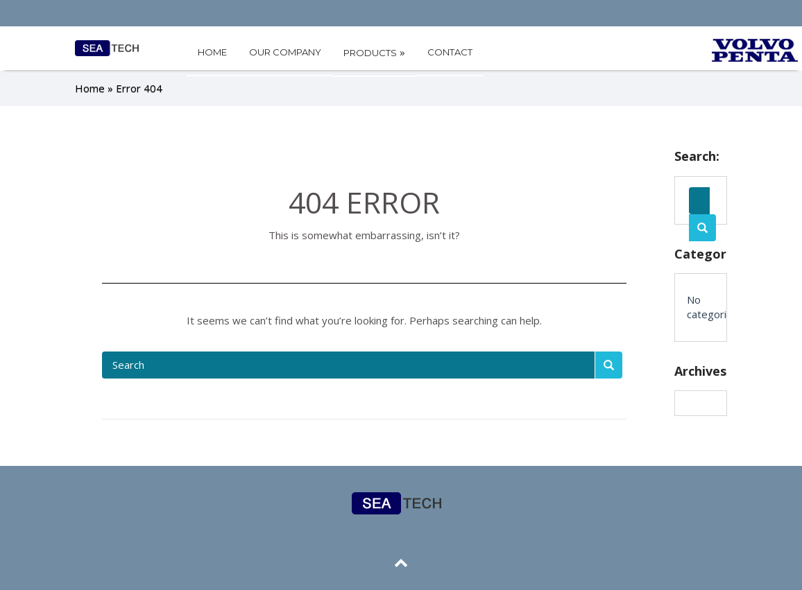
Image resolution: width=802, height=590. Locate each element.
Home (90, 87)
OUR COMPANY (285, 52)
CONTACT (449, 52)
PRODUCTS (374, 52)
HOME (212, 52)
